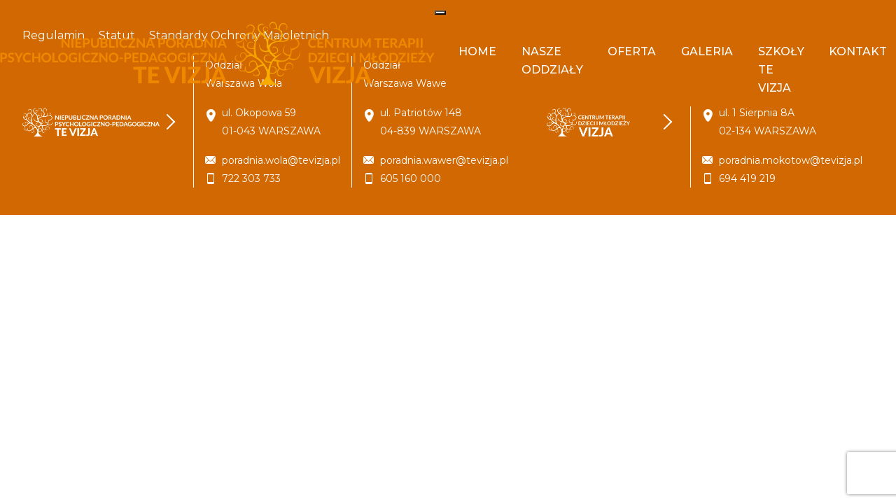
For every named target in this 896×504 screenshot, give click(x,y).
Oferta (632, 51)
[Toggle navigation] (440, 12)
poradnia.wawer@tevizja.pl (444, 160)
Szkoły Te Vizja (781, 69)
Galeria (707, 51)
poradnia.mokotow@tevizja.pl (790, 160)
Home (477, 51)
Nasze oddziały (552, 60)
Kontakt (858, 51)
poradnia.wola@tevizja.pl (281, 160)
